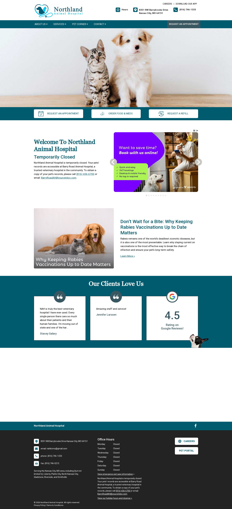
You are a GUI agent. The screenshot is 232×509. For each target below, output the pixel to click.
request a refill (173, 113)
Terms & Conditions (55, 505)
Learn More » (127, 256)
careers (186, 441)
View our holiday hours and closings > (115, 498)
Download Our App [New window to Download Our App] (186, 4)
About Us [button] (41, 24)
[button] (194, 130)
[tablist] (156, 195)
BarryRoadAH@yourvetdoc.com (58, 177)
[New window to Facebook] (195, 426)
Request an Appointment (184, 24)
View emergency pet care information (115, 474)
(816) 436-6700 (85, 174)
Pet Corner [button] (80, 24)
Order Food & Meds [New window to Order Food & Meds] (116, 113)
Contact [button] (100, 24)
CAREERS (167, 4)
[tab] (146, 195)
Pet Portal (186, 450)
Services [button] (59, 24)
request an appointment (58, 113)
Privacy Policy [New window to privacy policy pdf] (39, 505)
